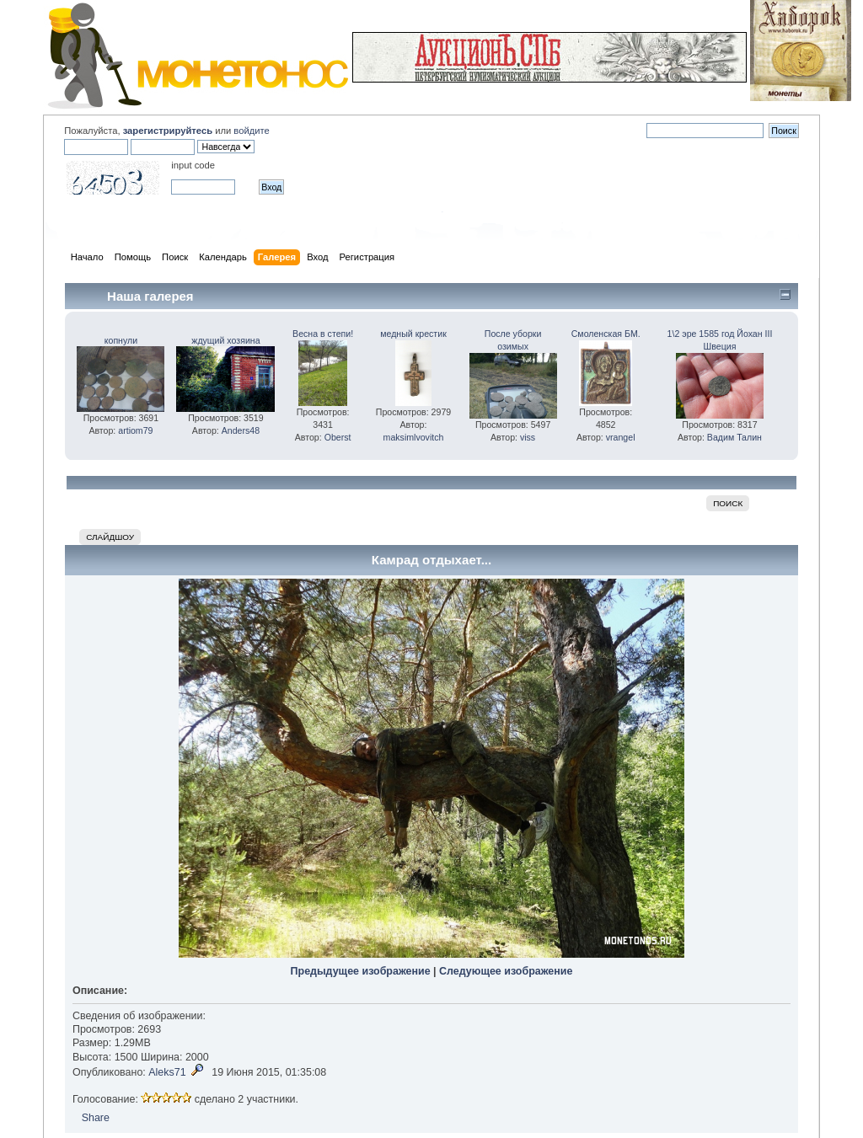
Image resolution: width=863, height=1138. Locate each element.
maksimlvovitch (413, 437)
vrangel (620, 437)
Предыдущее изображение (361, 971)
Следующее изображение (505, 971)
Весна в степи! (322, 334)
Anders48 (241, 430)
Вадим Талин (734, 437)
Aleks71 (166, 1072)
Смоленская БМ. (606, 334)
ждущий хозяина (225, 340)
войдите (251, 131)
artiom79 (135, 430)
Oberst (337, 437)
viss (527, 437)
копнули (121, 340)
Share (96, 1118)
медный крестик (413, 334)
